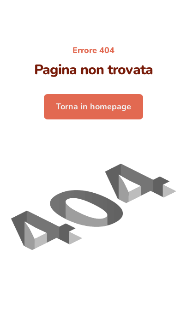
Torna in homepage (93, 106)
